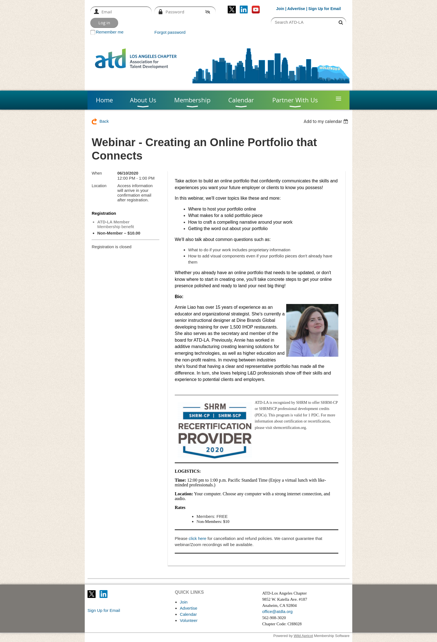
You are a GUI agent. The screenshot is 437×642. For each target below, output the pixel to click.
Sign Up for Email (104, 610)
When (97, 173)
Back (104, 121)
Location (99, 186)
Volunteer (188, 620)
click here (197, 538)
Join (280, 8)
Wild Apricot (303, 636)
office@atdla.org (277, 611)
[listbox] (326, 121)
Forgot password (170, 32)
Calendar (188, 614)
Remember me (109, 32)
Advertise (296, 8)
